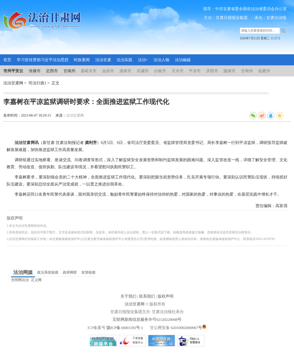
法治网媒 (23, 272)
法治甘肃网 (13, 83)
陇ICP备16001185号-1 (125, 327)
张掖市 (35, 71)
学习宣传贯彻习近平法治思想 (43, 60)
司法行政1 (37, 83)
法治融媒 (183, 60)
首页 (7, 60)
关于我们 (128, 296)
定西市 (52, 71)
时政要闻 (82, 60)
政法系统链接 (47, 272)
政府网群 (70, 272)
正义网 (36, 280)
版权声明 (166, 296)
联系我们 (147, 296)
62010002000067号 (186, 327)
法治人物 (161, 60)
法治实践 (124, 60)
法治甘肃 (103, 60)
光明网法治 (20, 280)
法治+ (143, 60)
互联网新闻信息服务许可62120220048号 (147, 319)
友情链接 (88, 272)
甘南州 (69, 71)
